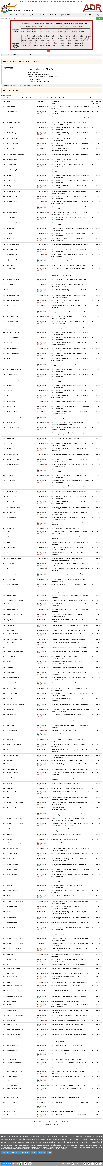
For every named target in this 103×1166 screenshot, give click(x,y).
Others (95, 98)
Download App (66, 1163)
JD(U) (14, 54)
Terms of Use (42, 1152)
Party (9, 54)
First (33, 1121)
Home (3, 15)
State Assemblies (21, 15)
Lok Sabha (10, 15)
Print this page (35, 79)
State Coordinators (25, 1152)
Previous (38, 1121)
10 (60, 1121)
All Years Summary (25, 85)
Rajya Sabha (32, 15)
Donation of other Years (10, 85)
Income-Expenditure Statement (39, 81)
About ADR (88, 15)
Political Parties (43, 15)
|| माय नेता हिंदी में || (66, 15)
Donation (19, 54)
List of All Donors (38, 85)
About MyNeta (98, 15)
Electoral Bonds (54, 15)
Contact (34, 1152)
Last (68, 1121)
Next (65, 1121)
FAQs (49, 1152)
